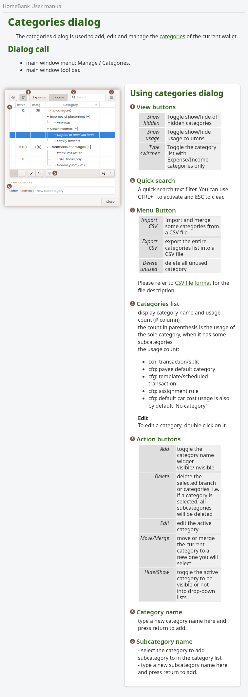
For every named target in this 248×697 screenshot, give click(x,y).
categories (172, 36)
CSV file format (193, 282)
